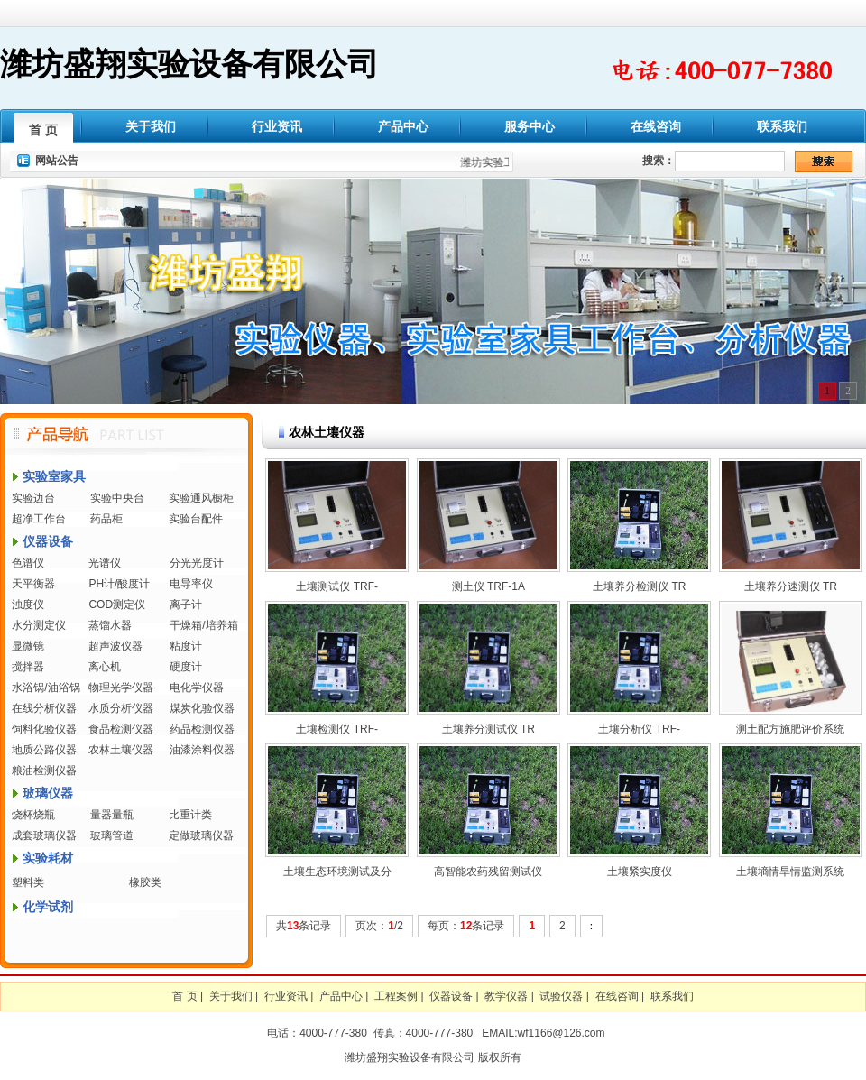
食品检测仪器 (120, 729)
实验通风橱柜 (201, 498)
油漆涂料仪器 (202, 749)
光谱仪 (104, 563)
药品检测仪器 (202, 729)
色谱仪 (28, 563)
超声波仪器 (115, 646)
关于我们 (150, 126)
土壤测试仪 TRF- (337, 586)
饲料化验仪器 (44, 729)
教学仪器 (506, 996)
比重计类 (190, 814)
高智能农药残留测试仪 (488, 871)
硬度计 (186, 666)
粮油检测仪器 (44, 770)
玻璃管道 (112, 835)
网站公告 (56, 160)
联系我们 (782, 126)
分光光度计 (197, 563)
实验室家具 (54, 476)
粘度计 (186, 646)
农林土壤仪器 (120, 749)
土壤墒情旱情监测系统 (790, 871)
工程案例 (396, 996)
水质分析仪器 (120, 708)
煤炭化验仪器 (202, 708)
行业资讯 (277, 126)
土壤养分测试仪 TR (488, 729)
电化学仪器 (197, 687)
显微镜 (28, 646)
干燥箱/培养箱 (203, 625)
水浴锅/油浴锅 (45, 687)
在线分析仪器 (44, 708)
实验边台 (33, 498)
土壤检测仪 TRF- (337, 729)
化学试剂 (48, 907)
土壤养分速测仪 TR (790, 586)
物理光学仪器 (120, 687)
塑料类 (28, 882)
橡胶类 (145, 882)
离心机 (104, 666)
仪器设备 (48, 541)
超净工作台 (39, 518)
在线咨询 (656, 126)
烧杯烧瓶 (33, 814)
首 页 (43, 130)
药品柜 (106, 518)
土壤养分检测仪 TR (639, 586)
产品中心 (403, 126)
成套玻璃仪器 (44, 835)
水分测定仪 (39, 625)
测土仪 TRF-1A (488, 586)
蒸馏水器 (110, 625)
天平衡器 (33, 583)
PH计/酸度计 (119, 583)
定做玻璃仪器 (201, 835)
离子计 (186, 604)
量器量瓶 (112, 814)
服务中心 (529, 126)
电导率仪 (191, 583)
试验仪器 (561, 996)
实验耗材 (48, 858)
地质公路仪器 (44, 749)
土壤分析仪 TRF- (639, 729)
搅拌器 (28, 666)
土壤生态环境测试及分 (337, 871)
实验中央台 (117, 498)
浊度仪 (28, 604)
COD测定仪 (116, 604)
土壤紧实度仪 (639, 871)
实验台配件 (196, 518)
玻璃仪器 (48, 793)
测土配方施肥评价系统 (790, 729)
